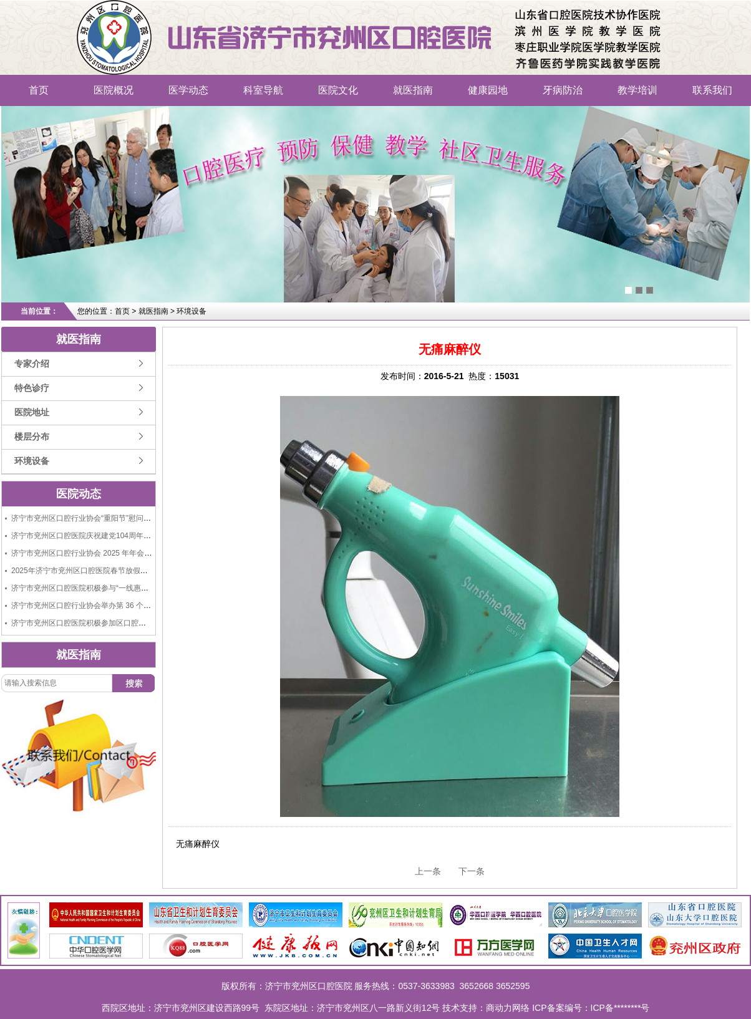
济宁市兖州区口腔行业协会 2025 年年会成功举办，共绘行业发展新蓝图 (130, 553)
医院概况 (113, 90)
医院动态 (78, 494)
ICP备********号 (620, 1008)
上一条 (428, 871)
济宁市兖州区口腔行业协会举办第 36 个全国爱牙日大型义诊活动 (118, 605)
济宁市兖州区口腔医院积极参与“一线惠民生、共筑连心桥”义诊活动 (122, 588)
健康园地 (488, 90)
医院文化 (338, 90)
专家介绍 (31, 364)
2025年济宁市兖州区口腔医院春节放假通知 (83, 570)
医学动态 (188, 90)
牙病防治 (563, 90)
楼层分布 (31, 437)
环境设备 (31, 461)
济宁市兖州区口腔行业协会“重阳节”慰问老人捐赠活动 (99, 518)
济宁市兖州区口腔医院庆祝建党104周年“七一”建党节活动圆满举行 (121, 535)
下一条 (471, 871)
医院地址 (31, 412)
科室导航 (263, 90)
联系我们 (712, 90)
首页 (39, 90)
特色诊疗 (31, 388)
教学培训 (637, 90)
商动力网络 (508, 1008)
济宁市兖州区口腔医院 (153, 22)
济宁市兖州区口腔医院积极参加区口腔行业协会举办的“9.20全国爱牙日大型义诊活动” (152, 623)
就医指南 (413, 90)
